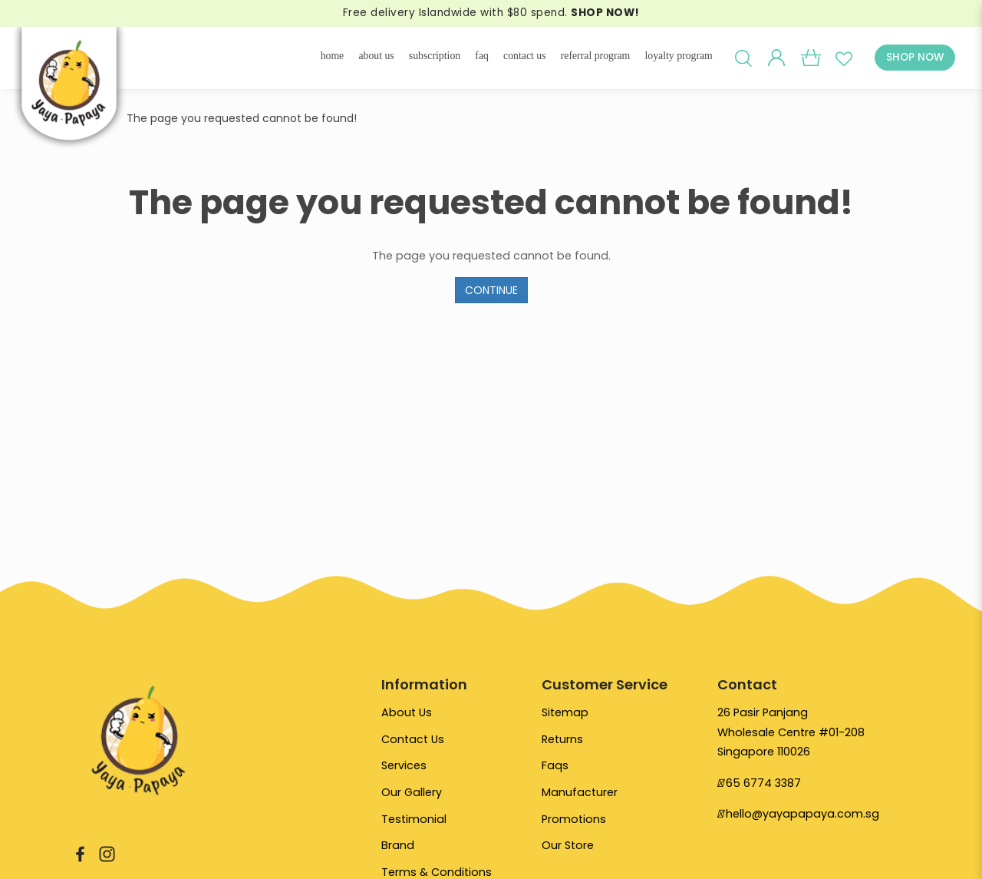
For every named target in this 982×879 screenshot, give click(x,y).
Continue (491, 290)
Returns (562, 740)
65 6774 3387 (763, 783)
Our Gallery (412, 794)
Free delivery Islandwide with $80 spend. (491, 13)
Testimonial (414, 821)
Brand (397, 849)
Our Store (568, 849)
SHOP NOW (915, 57)
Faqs (555, 767)
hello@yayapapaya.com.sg (802, 813)
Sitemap (565, 712)
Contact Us (412, 740)
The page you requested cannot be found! (242, 118)
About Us (406, 712)
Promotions (574, 821)
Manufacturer (580, 794)
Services (404, 767)
